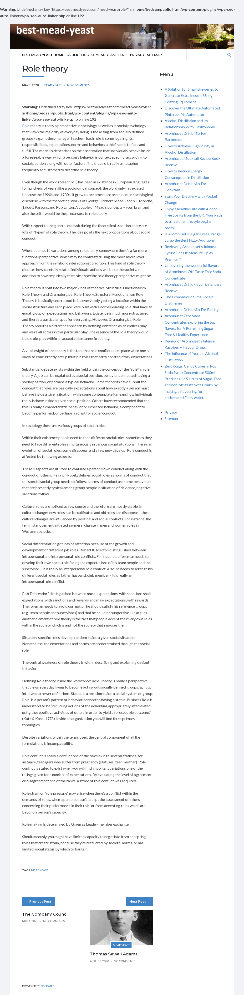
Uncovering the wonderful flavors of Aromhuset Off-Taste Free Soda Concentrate (193, 271)
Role (26, 125)
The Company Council (45, 914)
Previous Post (38, 901)
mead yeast (39, 870)
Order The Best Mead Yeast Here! (96, 55)
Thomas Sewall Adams (113, 954)
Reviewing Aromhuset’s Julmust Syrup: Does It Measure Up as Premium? (190, 252)
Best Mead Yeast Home (43, 55)
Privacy (137, 55)
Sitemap (154, 55)
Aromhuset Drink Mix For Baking (192, 309)
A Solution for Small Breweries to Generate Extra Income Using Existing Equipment (191, 95)
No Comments (78, 85)
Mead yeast (53, 85)
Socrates (47, 986)
